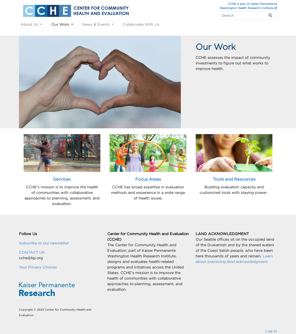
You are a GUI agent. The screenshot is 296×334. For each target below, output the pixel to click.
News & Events (96, 24)
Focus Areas (148, 179)
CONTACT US (31, 252)
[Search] (241, 15)
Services (62, 179)
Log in (271, 331)
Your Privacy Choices (38, 267)
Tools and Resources (234, 179)
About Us (30, 24)
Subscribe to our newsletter (44, 243)
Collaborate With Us (141, 24)
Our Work (60, 24)
